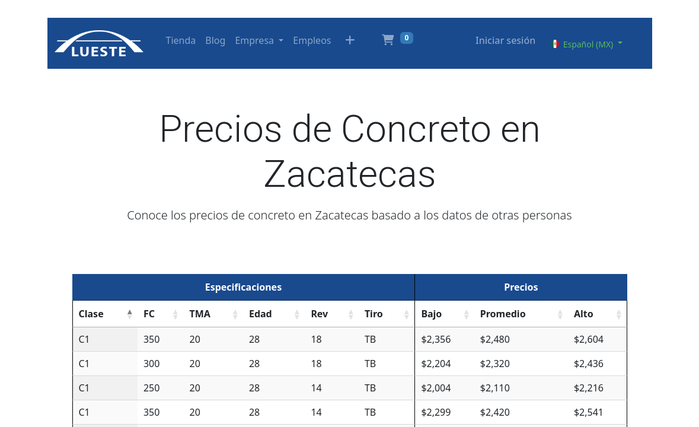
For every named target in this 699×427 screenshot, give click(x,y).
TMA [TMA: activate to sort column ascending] (199, 313)
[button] (350, 43)
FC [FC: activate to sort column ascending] (149, 313)
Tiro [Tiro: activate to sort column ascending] (374, 313)
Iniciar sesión (505, 40)
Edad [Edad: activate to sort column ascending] (260, 313)
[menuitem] (181, 40)
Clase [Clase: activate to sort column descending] (91, 313)
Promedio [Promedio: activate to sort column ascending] (503, 313)
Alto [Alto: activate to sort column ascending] (583, 313)
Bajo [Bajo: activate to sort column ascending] (431, 313)
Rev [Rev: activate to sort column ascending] (319, 313)
